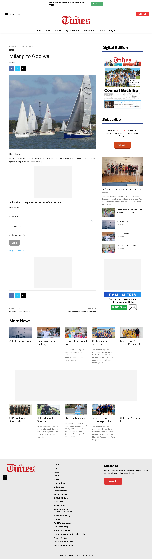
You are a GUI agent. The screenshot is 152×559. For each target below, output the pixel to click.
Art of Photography (124, 221)
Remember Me (17, 235)
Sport (17, 47)
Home (11, 47)
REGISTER (97, 4)
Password (13, 216)
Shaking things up (75, 418)
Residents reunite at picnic (20, 311)
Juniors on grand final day (127, 233)
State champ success (99, 343)
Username (14, 207)
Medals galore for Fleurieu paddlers (102, 420)
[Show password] (92, 220)
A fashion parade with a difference (122, 189)
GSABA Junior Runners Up (17, 420)
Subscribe (122, 145)
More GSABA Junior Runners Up (130, 343)
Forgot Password (17, 250)
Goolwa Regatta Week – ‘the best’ (82, 311)
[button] (15, 14)
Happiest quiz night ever (127, 245)
